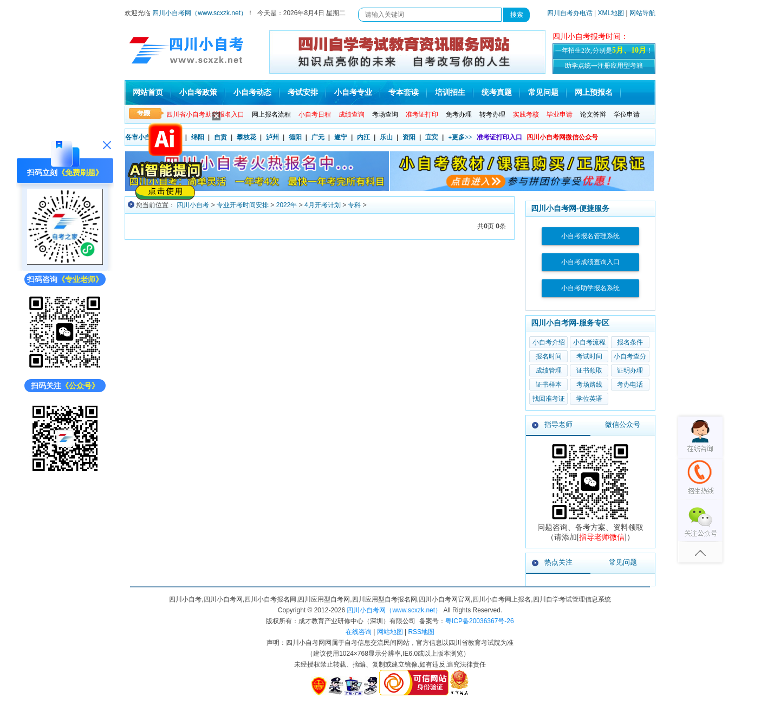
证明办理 (630, 370)
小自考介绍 (548, 342)
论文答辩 (593, 114)
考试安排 (303, 92)
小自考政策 (198, 92)
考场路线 (589, 384)
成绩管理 (549, 370)
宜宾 (431, 137)
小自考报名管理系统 (590, 236)
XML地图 (611, 13)
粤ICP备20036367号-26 (479, 621)
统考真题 (497, 92)
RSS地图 (421, 632)
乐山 (386, 137)
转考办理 (492, 114)
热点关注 (558, 562)
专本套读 (403, 92)
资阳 (408, 137)
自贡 (220, 137)
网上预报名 (594, 92)
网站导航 (642, 13)
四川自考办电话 (570, 13)
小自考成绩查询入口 (590, 262)
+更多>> (460, 137)
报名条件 (630, 342)
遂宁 (340, 137)
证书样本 (549, 384)
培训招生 (450, 92)
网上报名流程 (271, 114)
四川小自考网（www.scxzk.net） (199, 13)
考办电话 (630, 384)
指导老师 (558, 424)
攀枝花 (246, 137)
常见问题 (543, 92)
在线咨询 (359, 632)
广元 (317, 137)
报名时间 (549, 356)
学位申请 (627, 114)
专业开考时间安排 (243, 205)
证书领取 (589, 370)
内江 (363, 137)
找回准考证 (548, 398)
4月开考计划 (322, 205)
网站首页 (148, 92)
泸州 (272, 137)
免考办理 (459, 114)
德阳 (295, 137)
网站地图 (390, 632)
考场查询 (385, 114)
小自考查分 (630, 356)
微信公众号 (622, 424)
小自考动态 (252, 92)
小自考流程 (589, 342)
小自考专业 (353, 92)
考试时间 (589, 356)
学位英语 (589, 398)
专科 (354, 205)
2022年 (286, 205)
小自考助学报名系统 (590, 288)
